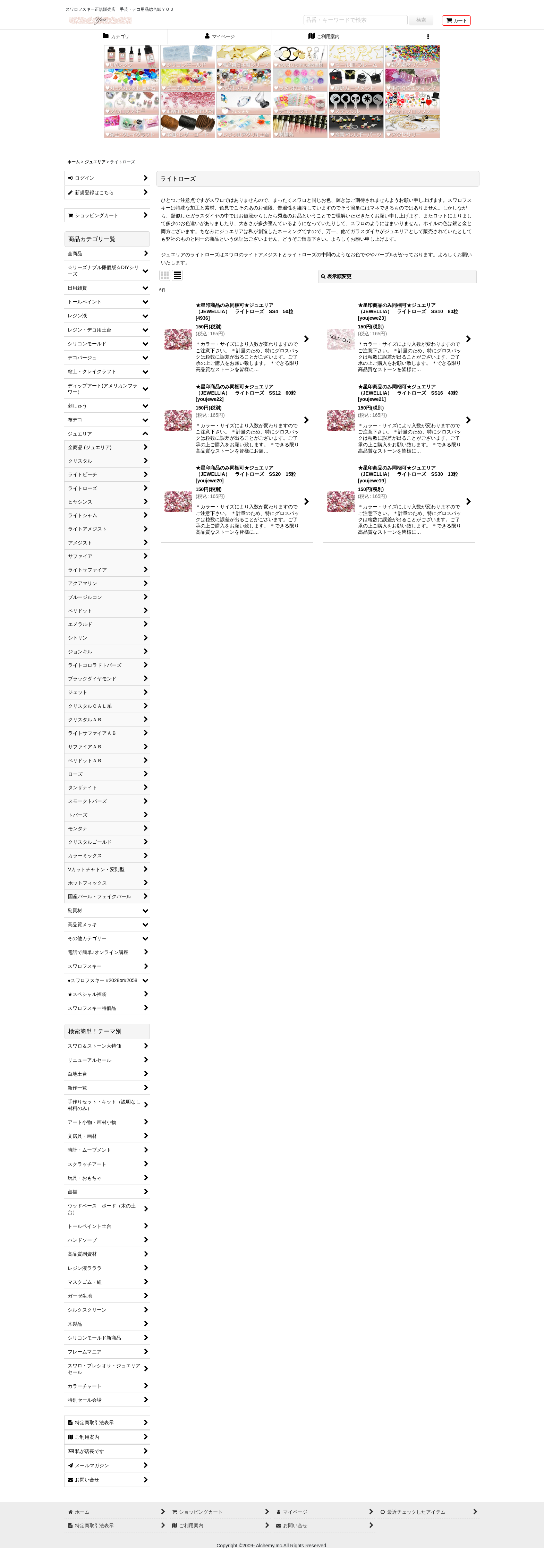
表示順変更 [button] (336, 276)
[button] (428, 37)
